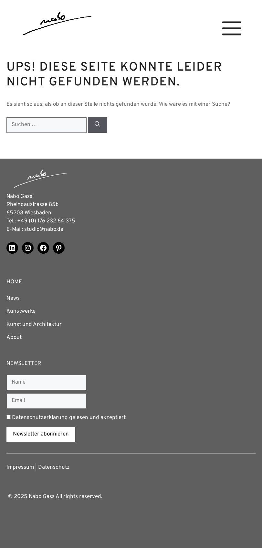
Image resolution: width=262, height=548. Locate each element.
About (14, 337)
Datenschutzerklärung (40, 417)
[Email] (46, 401)
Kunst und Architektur (34, 324)
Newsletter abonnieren (41, 434)
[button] (231, 28)
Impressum (20, 467)
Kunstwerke (21, 311)
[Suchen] (97, 125)
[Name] (46, 382)
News (13, 298)
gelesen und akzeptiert (66, 417)
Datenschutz (54, 467)
